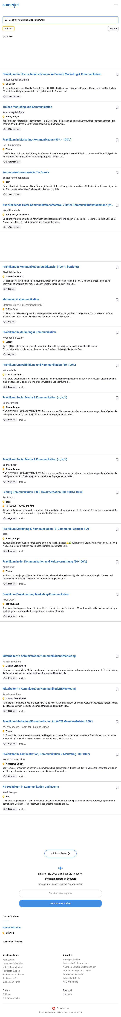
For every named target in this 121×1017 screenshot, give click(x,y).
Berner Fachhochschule (16, 177)
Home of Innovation (14, 759)
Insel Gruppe (10, 792)
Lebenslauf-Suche (72, 978)
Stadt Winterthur (12, 272)
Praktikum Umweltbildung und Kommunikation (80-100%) (39, 364)
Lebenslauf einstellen (13, 963)
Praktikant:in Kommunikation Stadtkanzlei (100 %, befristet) (41, 266)
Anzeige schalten (71, 959)
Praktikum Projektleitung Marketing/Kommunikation (36, 594)
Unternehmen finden (12, 967)
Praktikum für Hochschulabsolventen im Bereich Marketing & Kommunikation (52, 74)
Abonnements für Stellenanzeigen (79, 967)
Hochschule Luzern (13, 337)
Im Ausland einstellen (73, 974)
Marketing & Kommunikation (21, 299)
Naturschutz (9, 370)
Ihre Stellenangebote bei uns (77, 970)
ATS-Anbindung (70, 982)
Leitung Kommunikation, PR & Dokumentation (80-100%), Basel (43, 492)
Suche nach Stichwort (13, 974)
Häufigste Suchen (11, 970)
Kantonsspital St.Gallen (16, 79)
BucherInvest (10, 464)
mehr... (22, 387)
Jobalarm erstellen (60, 903)
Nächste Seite (60, 853)
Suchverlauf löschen (13, 941)
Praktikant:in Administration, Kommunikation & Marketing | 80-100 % (46, 754)
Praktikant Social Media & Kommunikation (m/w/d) (35, 397)
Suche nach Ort (10, 978)
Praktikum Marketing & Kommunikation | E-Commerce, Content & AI (46, 528)
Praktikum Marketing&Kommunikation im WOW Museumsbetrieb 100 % (48, 721)
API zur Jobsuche (11, 998)
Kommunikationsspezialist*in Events (26, 172)
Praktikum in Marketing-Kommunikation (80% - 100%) (37, 139)
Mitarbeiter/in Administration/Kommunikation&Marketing (39, 656)
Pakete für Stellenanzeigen (76, 963)
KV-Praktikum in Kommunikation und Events (31, 786)
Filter (8, 28)
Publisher (7, 994)
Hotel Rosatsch (11, 210)
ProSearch (8, 497)
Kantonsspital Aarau (14, 112)
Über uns (67, 994)
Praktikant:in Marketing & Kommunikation (29, 332)
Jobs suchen (9, 959)
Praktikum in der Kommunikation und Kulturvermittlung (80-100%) (45, 561)
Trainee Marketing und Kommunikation (27, 106)
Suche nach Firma (11, 982)
